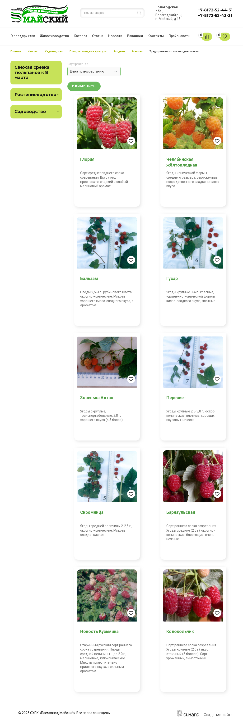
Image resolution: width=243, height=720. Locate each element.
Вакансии (135, 36)
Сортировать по (77, 64)
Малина (137, 51)
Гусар (172, 278)
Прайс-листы (179, 36)
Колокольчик (180, 631)
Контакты (156, 36)
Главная (15, 51)
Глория (87, 159)
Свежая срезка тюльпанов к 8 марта (31, 72)
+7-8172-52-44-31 (215, 10)
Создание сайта (218, 714)
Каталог (80, 36)
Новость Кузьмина (99, 631)
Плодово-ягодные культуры (88, 51)
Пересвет (176, 397)
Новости (115, 36)
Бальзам (89, 278)
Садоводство (54, 51)
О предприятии (22, 36)
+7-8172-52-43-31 (215, 15)
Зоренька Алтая (96, 397)
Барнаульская (180, 512)
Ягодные (119, 51)
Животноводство (54, 36)
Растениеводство (35, 94)
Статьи (97, 36)
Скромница (91, 512)
